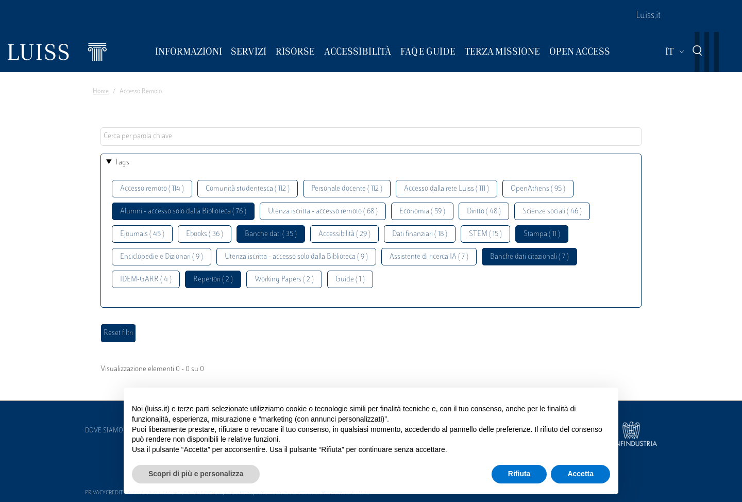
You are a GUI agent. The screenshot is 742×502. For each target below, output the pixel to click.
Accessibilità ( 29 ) (344, 234)
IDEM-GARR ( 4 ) (146, 279)
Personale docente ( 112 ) (346, 189)
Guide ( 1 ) (350, 279)
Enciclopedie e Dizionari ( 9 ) (161, 257)
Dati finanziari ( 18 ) (419, 234)
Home (101, 92)
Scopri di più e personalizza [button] (195, 474)
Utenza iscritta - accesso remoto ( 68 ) (323, 211)
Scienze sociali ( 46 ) (552, 211)
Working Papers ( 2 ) (284, 279)
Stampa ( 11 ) (542, 234)
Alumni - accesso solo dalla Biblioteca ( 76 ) (183, 211)
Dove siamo (104, 431)
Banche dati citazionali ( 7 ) (529, 257)
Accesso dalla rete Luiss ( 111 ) (446, 189)
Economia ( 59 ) (422, 211)
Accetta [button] (580, 474)
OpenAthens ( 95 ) (538, 189)
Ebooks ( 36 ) (204, 234)
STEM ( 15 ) (485, 234)
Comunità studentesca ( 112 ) (248, 189)
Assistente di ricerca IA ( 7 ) (429, 257)
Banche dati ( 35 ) (271, 234)
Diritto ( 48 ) (484, 211)
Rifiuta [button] (519, 474)
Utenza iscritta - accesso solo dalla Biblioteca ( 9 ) (296, 257)
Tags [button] (122, 162)
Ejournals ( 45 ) (142, 234)
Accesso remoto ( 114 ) (152, 189)
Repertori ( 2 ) (213, 279)
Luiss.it (648, 16)
